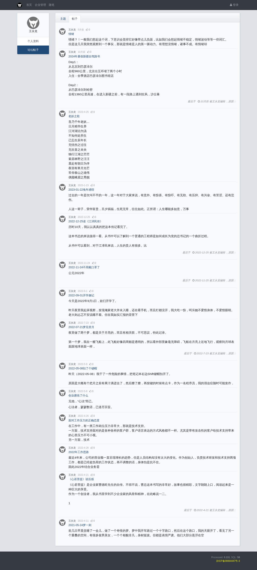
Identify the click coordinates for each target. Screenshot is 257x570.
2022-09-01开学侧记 (81, 295)
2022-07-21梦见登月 (81, 327)
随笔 (51, 4)
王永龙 (72, 29)
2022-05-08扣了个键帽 (82, 368)
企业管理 (40, 4)
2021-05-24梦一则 (79, 525)
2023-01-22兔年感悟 (81, 189)
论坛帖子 (33, 49)
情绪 (71, 34)
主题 (63, 18)
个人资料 (33, 41)
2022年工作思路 (78, 452)
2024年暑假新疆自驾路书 (84, 56)
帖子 (75, 18)
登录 (234, 4)
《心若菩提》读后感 (81, 479)
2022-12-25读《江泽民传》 (85, 221)
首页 (29, 4)
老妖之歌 (74, 116)
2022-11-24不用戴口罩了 (84, 267)
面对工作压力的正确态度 (83, 420)
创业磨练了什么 (78, 395)
